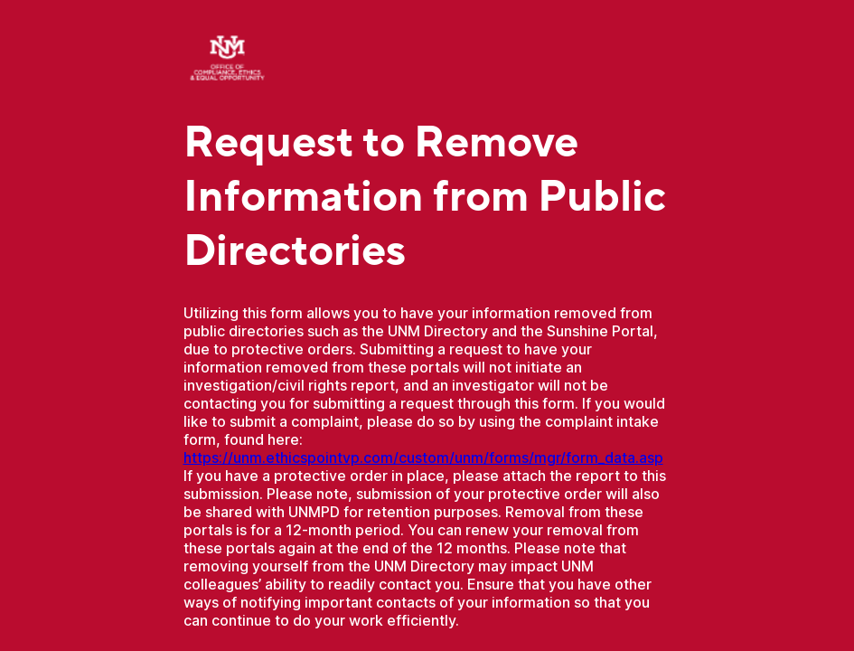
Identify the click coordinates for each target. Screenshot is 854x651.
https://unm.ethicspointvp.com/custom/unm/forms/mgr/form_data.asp (423, 457)
